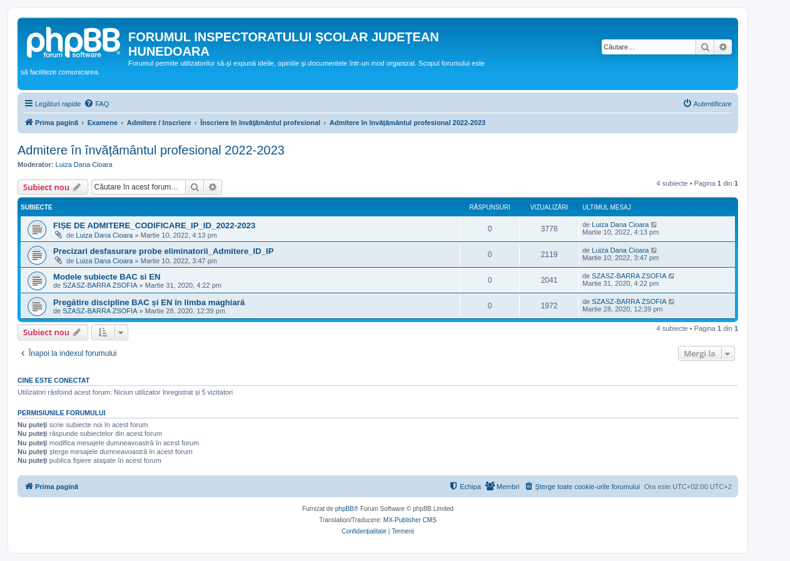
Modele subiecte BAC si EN (106, 276)
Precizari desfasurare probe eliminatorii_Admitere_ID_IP (163, 251)
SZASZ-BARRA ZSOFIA (100, 285)
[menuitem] (96, 103)
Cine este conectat (53, 380)
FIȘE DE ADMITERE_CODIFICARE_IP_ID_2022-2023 (154, 225)
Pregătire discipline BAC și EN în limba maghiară (149, 302)
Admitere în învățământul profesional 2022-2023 (151, 150)
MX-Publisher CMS (410, 520)
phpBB (344, 508)
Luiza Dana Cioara (84, 164)
